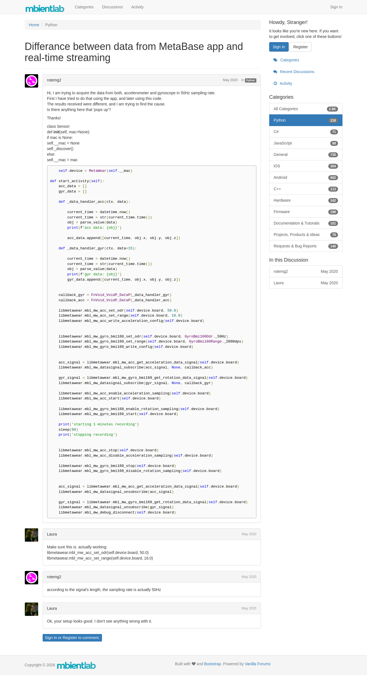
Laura (52, 534)
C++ (306, 189)
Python (250, 80)
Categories (84, 7)
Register (70, 637)
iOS (306, 166)
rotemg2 (54, 80)
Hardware (306, 200)
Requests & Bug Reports (306, 246)
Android (306, 177)
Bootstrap (212, 664)
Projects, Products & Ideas (306, 234)
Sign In (336, 7)
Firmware (306, 211)
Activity (137, 7)
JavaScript (306, 143)
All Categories (306, 109)
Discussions (112, 7)
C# (306, 131)
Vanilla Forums (257, 664)
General (306, 154)
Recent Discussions (293, 71)
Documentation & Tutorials (306, 223)
